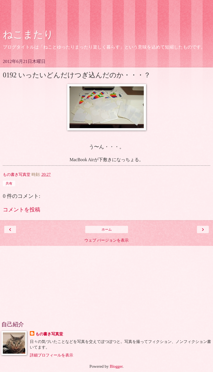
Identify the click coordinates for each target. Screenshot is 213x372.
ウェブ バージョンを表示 (106, 240)
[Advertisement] (107, 15)
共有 (9, 183)
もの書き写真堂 (49, 334)
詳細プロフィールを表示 (51, 355)
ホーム (107, 229)
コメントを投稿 (21, 210)
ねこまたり (28, 34)
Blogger (116, 366)
